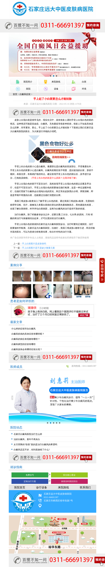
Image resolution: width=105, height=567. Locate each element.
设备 (56, 89)
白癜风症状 (25, 94)
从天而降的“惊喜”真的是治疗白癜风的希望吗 (35, 444)
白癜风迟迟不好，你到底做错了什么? (32, 449)
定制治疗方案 (30, 481)
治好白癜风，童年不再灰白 (27, 439)
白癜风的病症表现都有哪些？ (25, 339)
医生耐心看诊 (69, 475)
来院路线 (56, 82)
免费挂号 (30, 475)
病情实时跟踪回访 (69, 481)
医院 (28, 89)
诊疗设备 (41, 487)
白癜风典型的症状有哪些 (23, 344)
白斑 (84, 82)
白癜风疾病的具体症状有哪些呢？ (27, 334)
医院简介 (28, 82)
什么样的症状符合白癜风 (23, 329)
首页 (15, 94)
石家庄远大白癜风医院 (49, 224)
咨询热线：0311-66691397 (84, 366)
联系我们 (85, 487)
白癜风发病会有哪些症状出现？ (26, 349)
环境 (84, 89)
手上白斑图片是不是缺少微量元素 (38, 248)
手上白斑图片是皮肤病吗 (34, 243)
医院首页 (19, 487)
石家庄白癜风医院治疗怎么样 (28, 434)
